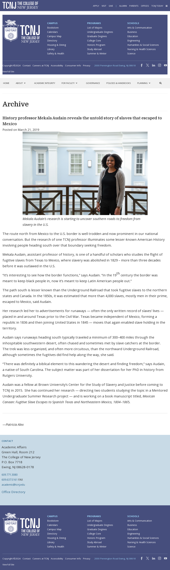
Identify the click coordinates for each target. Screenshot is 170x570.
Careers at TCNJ (41, 65)
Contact (27, 65)
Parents (133, 5)
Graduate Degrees (97, 36)
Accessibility (57, 65)
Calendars (52, 31)
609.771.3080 (10, 474)
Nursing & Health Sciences (141, 49)
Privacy (86, 65)
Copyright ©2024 (11, 65)
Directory (52, 40)
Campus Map (54, 36)
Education (132, 36)
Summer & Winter (96, 53)
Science (131, 53)
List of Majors (94, 27)
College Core (94, 40)
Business (132, 31)
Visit (104, 5)
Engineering (133, 40)
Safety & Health (55, 53)
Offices (145, 5)
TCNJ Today (157, 5)
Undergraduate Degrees (100, 31)
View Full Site (8, 71)
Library (50, 49)
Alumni (123, 5)
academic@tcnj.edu (13, 484)
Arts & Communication (139, 27)
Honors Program (96, 44)
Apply (96, 5)
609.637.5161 (10, 479)
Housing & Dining (56, 44)
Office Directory (13, 492)
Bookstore (53, 27)
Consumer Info (73, 65)
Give (111, 5)
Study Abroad (94, 49)
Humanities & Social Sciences (143, 44)
